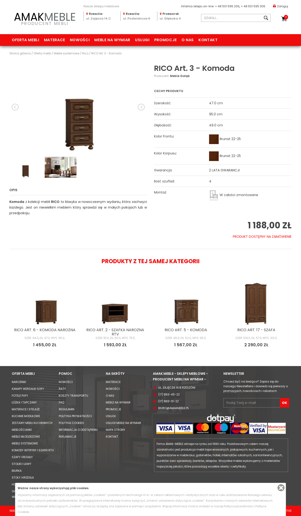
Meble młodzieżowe (26, 437)
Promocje (165, 40)
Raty (62, 389)
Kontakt (208, 40)
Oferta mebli (25, 40)
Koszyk (286, 17)
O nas (188, 40)
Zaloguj (280, 6)
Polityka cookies (71, 423)
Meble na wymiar (112, 40)
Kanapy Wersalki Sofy (28, 389)
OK (284, 402)
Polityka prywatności (75, 416)
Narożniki (19, 382)
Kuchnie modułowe (26, 416)
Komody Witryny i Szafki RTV (33, 450)
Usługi (142, 40)
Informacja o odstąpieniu (78, 430)
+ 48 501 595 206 (227, 6)
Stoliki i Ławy (21, 464)
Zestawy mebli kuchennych (32, 423)
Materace (54, 40)
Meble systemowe (25, 443)
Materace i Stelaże (26, 409)
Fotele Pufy (20, 396)
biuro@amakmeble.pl (173, 408)
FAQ (61, 402)
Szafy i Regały (22, 457)
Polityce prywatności (238, 506)
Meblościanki (22, 430)
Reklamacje (67, 437)
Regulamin (66, 409)
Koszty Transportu (73, 396)
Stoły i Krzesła (23, 478)
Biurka (17, 471)
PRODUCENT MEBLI (44, 18)
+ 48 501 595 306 (253, 6)
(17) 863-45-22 (169, 394)
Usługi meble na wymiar (123, 423)
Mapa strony (115, 430)
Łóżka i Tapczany (24, 402)
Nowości (80, 40)
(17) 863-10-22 (168, 401)
